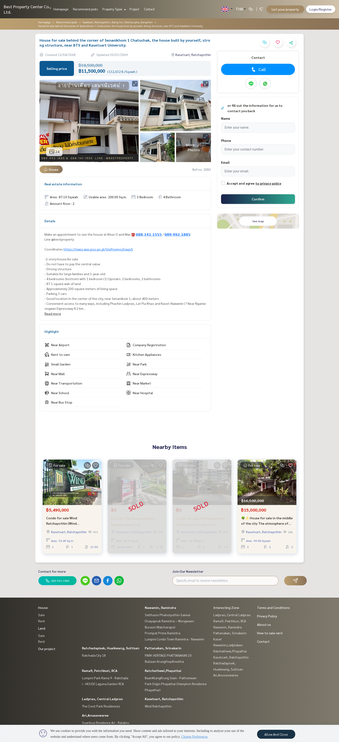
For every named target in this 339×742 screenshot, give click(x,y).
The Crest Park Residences (101, 706)
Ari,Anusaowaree (95, 715)
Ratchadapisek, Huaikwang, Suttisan (110, 648)
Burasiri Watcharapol (160, 627)
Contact (149, 9)
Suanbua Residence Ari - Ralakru (105, 722)
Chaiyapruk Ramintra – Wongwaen (169, 621)
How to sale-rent (270, 633)
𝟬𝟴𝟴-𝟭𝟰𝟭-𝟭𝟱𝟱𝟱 (149, 234)
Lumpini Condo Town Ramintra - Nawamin (174, 639)
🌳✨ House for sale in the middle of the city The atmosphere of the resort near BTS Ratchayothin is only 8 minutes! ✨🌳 (267, 521)
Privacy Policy (267, 616)
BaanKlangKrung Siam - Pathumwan (171, 678)
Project (134, 9)
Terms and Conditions (273, 607)
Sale (41, 615)
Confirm (258, 199)
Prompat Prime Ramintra (162, 633)
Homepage (60, 9)
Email (225, 162)
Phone (226, 140)
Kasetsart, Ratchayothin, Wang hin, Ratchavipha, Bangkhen (118, 22)
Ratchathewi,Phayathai (163, 670)
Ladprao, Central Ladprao (102, 699)
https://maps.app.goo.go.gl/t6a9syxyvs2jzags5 (98, 249)
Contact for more (52, 571)
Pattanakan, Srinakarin (163, 648)
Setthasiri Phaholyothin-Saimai (167, 615)
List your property (285, 9)
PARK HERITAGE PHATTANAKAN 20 (168, 655)
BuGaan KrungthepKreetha (164, 661)
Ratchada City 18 (94, 655)
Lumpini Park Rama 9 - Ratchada (105, 678)
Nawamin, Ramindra (160, 607)
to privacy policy (268, 183)
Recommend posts (85, 9)
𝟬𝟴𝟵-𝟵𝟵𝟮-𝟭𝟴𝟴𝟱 (177, 234)
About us (264, 624)
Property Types (113, 9)
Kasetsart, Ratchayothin (164, 699)
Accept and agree (240, 183)
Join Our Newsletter (187, 571)
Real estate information (63, 184)
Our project (46, 649)
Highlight (51, 331)
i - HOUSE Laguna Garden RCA (103, 684)
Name (225, 118)
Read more (52, 313)
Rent (41, 621)
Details (49, 221)
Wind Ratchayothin (158, 706)
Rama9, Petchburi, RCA (99, 670)
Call (258, 69)
